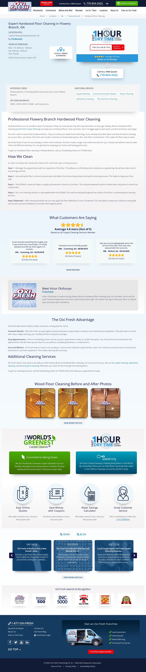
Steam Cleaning (126, 94)
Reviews (79, 10)
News (65, 534)
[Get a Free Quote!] (23, 493)
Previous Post (12, 555)
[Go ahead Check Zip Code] (118, 47)
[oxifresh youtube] (21, 642)
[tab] (65, 534)
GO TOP (14, 649)
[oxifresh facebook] (10, 642)
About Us (114, 10)
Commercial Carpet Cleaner (105, 94)
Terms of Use (56, 666)
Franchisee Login (42, 635)
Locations (103, 10)
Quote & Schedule (15, 628)
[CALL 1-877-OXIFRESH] (123, 493)
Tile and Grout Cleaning (107, 99)
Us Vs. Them (91, 10)
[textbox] (101, 47)
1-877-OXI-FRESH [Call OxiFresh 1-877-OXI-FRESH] (20, 623)
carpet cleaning (121, 363)
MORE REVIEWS (73, 270)
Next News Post (134, 555)
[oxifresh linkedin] (27, 642)
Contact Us (39, 628)
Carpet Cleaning (83, 94)
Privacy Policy (70, 666)
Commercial (51, 10)
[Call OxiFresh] (107, 75)
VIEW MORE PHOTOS (73, 423)
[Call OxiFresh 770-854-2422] (93, 4)
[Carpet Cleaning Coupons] (56, 493)
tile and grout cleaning (29, 366)
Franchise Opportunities (100, 651)
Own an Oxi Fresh (129, 10)
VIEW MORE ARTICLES (73, 577)
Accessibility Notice (87, 666)
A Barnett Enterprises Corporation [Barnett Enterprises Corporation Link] (88, 663)
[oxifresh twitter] (16, 642)
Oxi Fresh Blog (40, 631)
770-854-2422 (16, 39)
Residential (38, 10)
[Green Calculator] (89, 493)
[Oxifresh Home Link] (19, 6)
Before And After (65, 10)
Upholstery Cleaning (85, 99)
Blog (81, 534)
